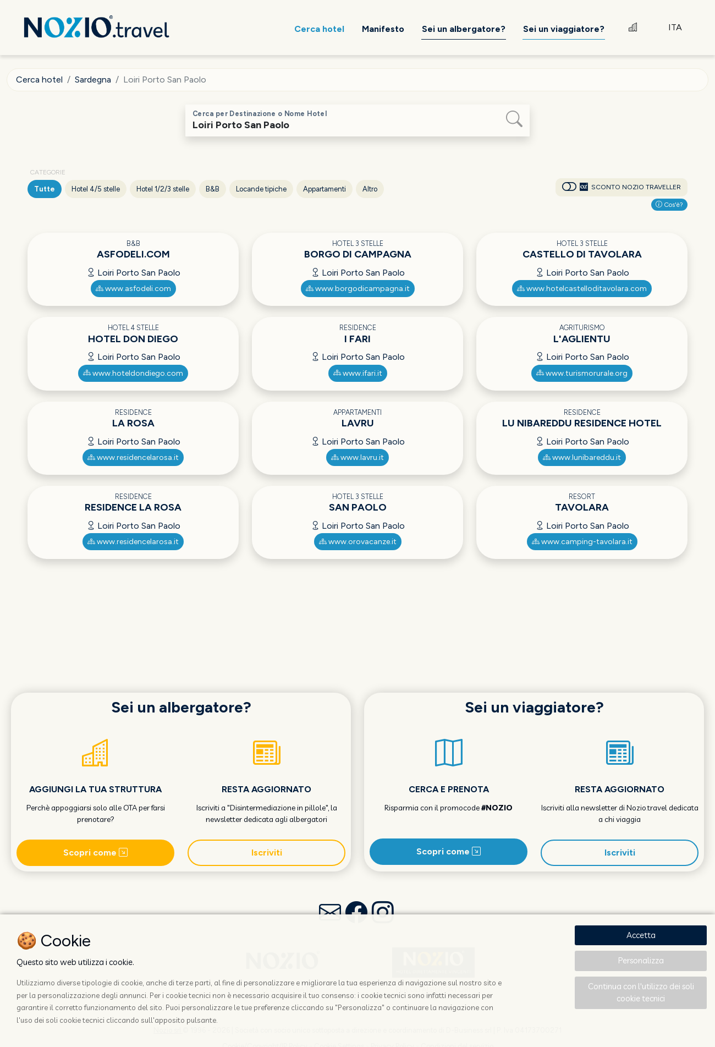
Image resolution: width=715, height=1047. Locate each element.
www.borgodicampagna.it (358, 288)
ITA (675, 27)
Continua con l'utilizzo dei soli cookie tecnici (641, 992)
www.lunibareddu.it (582, 457)
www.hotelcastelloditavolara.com (582, 288)
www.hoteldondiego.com (133, 373)
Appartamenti (324, 189)
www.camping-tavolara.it (582, 541)
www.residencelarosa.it (133, 457)
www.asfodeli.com (133, 288)
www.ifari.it (357, 373)
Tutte (44, 189)
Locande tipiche (261, 189)
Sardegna (93, 79)
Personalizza (641, 960)
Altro (369, 189)
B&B (212, 189)
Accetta (641, 935)
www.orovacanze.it (358, 541)
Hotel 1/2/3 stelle (162, 189)
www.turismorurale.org (582, 373)
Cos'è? (669, 205)
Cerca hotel (39, 79)
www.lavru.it (357, 457)
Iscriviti (266, 852)
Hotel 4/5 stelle (96, 189)
